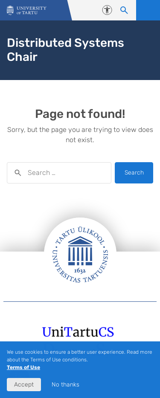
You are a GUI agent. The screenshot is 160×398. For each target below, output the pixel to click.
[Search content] (124, 10)
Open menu (148, 10)
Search (134, 172)
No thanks (65, 384)
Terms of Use (23, 367)
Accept (24, 384)
